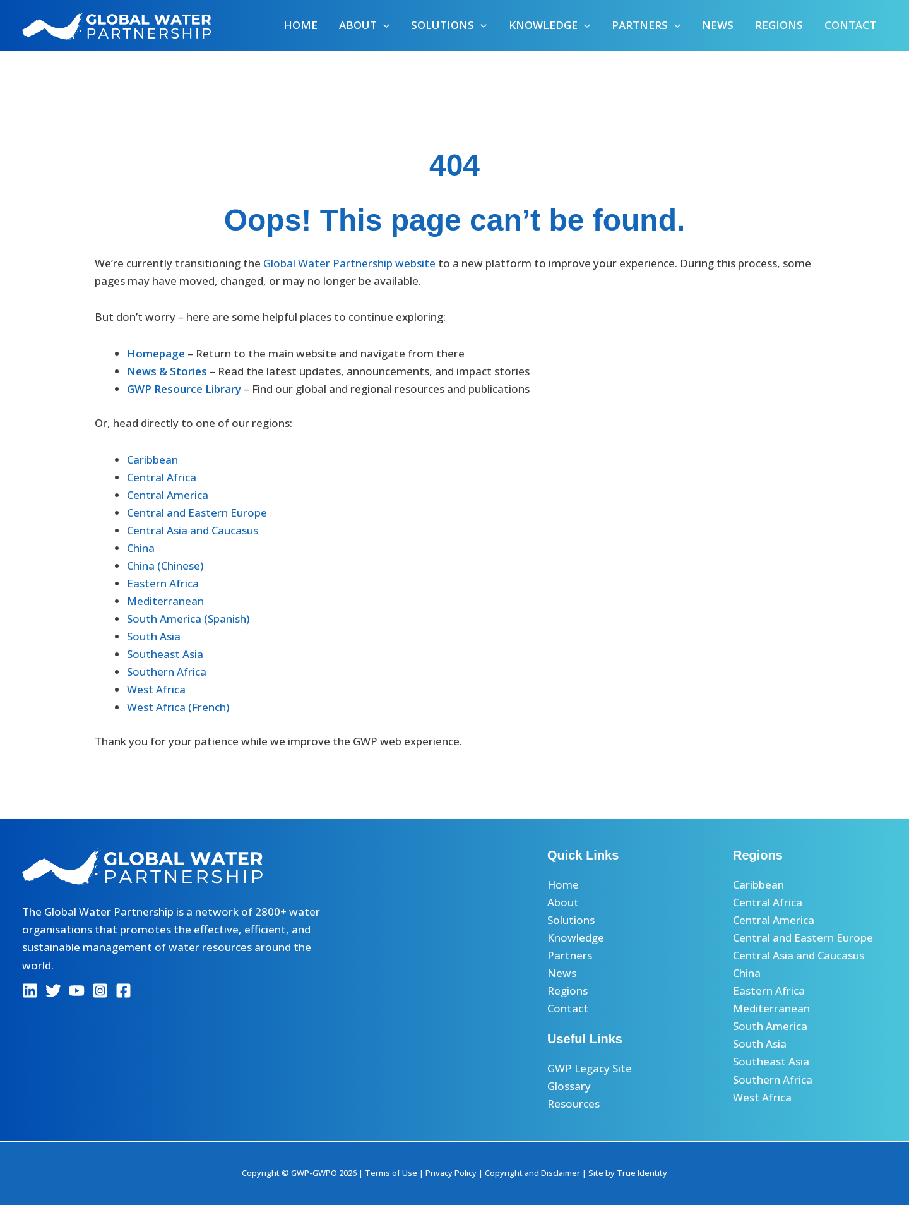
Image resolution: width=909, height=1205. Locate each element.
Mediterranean (165, 601)
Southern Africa (166, 671)
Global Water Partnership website (349, 263)
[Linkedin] (30, 990)
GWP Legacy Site (589, 1068)
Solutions (449, 25)
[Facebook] (123, 990)
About (364, 25)
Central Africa (161, 477)
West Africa (156, 689)
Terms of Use (391, 1172)
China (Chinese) (165, 565)
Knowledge (549, 25)
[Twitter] (53, 990)
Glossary (569, 1086)
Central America (167, 495)
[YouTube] (77, 990)
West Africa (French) (178, 707)
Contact (850, 25)
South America (770, 1026)
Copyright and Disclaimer (532, 1172)
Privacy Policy (451, 1172)
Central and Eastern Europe (197, 512)
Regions (779, 25)
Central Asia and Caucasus (192, 530)
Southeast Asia (165, 654)
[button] (383, 25)
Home (300, 25)
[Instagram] (100, 990)
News (718, 25)
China (141, 548)
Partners (646, 25)
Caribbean (152, 459)
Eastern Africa (163, 583)
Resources (573, 1103)
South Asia (154, 636)
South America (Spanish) (188, 618)
